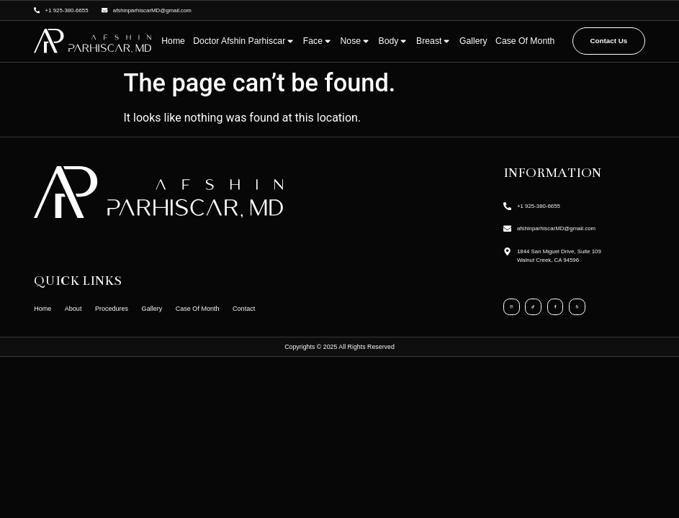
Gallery (473, 41)
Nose (355, 41)
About (76, 308)
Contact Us (609, 41)
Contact (261, 308)
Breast (433, 41)
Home (173, 41)
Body (393, 41)
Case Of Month (524, 41)
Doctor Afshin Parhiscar (243, 41)
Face (317, 41)
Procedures (118, 308)
